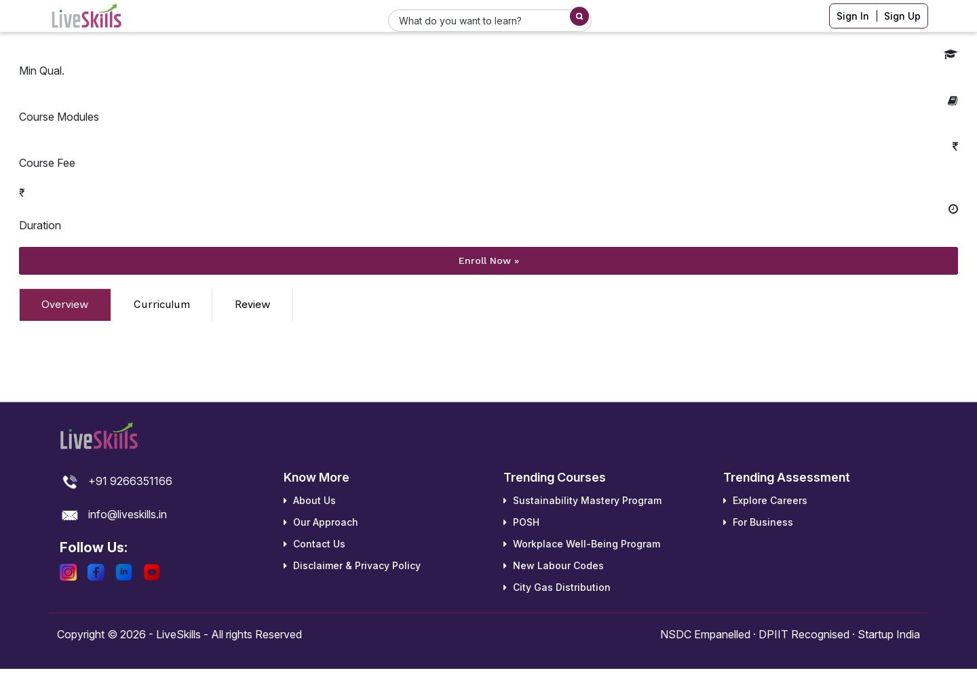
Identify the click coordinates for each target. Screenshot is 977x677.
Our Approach (321, 522)
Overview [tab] (65, 304)
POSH (521, 522)
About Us (310, 500)
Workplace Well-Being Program (581, 543)
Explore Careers (765, 500)
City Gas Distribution (557, 587)
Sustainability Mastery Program (582, 500)
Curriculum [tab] (162, 304)
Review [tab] (253, 304)
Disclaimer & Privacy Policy (352, 565)
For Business (758, 522)
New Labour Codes (553, 565)
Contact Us (314, 543)
